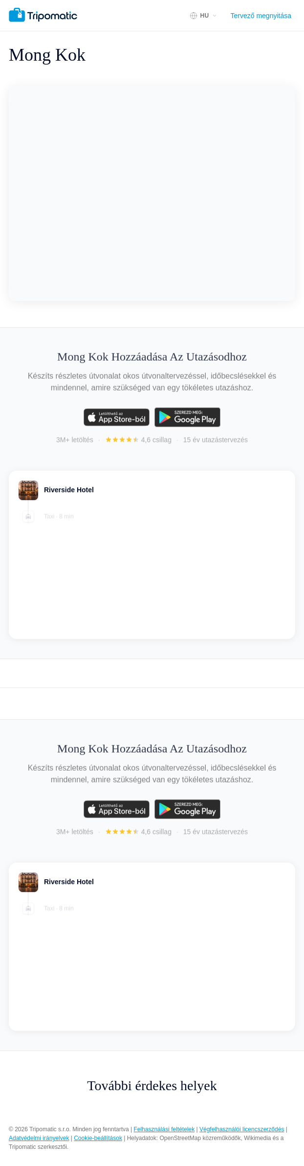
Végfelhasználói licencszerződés (241, 1129)
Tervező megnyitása (260, 16)
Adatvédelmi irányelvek (39, 1138)
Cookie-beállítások (98, 1138)
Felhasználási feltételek (164, 1129)
